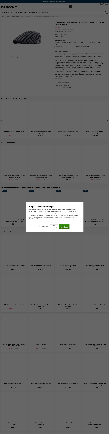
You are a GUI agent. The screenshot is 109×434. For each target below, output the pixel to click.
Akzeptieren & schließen (64, 226)
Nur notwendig (54, 226)
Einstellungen (44, 226)
